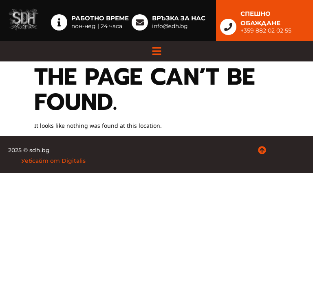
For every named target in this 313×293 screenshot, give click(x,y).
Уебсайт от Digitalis (53, 160)
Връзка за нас (178, 18)
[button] (156, 51)
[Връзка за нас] (140, 22)
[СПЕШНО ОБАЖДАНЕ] (228, 27)
